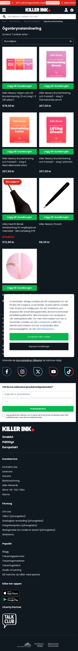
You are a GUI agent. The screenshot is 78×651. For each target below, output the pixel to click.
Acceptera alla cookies (39, 336)
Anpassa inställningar (39, 346)
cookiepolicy (45, 322)
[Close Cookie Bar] (71, 297)
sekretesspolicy (45, 329)
